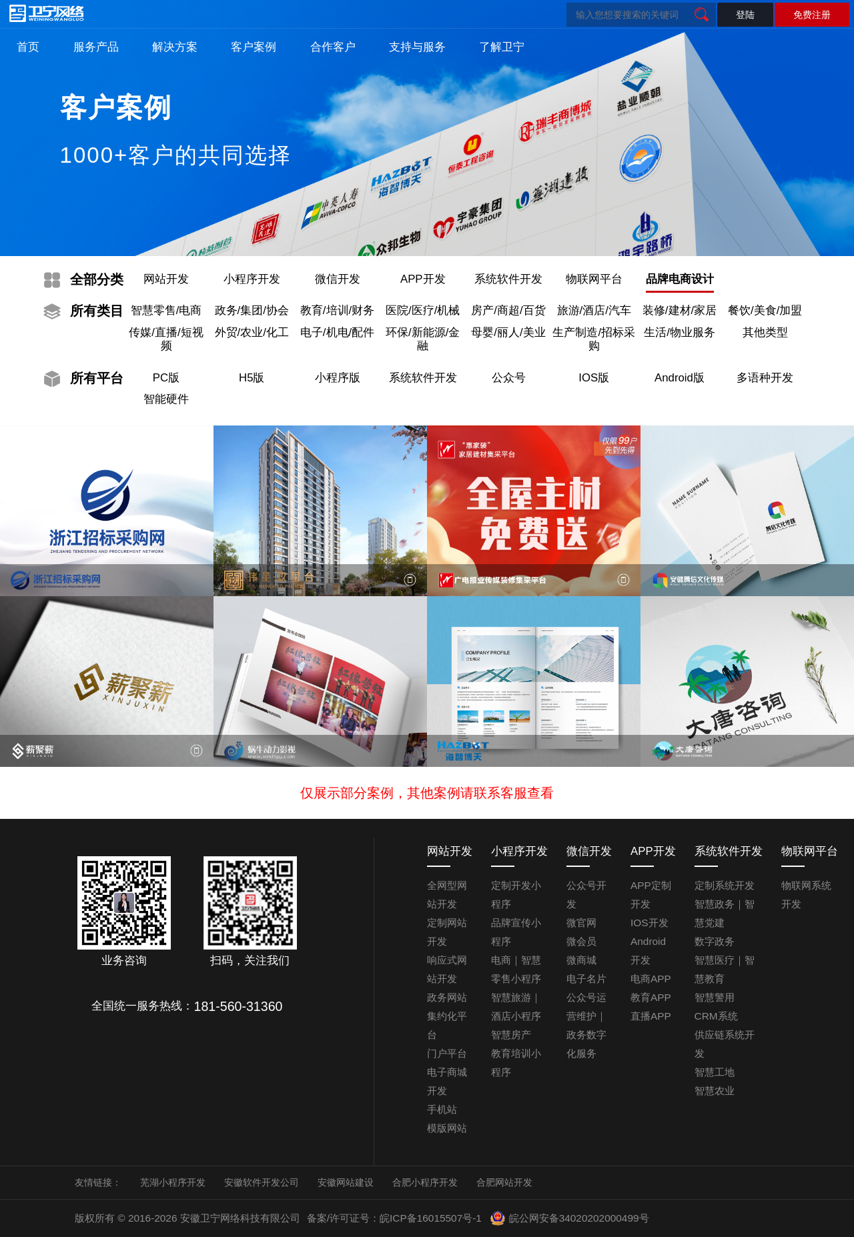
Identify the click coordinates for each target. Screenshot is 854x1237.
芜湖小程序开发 (172, 1182)
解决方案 (174, 47)
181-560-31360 (238, 1006)
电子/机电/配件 (337, 332)
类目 (96, 310)
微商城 (581, 960)
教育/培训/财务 (337, 310)
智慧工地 (715, 1072)
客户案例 (253, 47)
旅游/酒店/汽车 (594, 310)
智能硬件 (166, 399)
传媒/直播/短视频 (166, 339)
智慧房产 (511, 1034)
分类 (96, 279)
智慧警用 (715, 997)
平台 (96, 378)
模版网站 (447, 1128)
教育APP (650, 997)
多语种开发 (765, 377)
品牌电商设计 (680, 279)
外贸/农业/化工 (252, 332)
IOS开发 (649, 922)
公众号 (509, 377)
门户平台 (447, 1053)
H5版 (251, 377)
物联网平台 (594, 279)
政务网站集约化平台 (447, 1016)
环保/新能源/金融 (423, 339)
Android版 (680, 377)
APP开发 (423, 279)
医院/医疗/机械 (423, 310)
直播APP (650, 1016)
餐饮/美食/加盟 (765, 310)
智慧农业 (715, 1090)
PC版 (166, 377)
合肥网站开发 (504, 1182)
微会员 (581, 941)
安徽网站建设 (346, 1182)
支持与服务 (417, 47)
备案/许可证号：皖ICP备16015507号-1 (394, 1218)
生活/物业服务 (679, 332)
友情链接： (98, 1182)
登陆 (745, 14)
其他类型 (765, 332)
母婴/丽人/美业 (508, 332)
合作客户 (333, 47)
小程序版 (337, 377)
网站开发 (166, 279)
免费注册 (812, 14)
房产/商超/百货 (508, 310)
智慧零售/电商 (166, 310)
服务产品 (96, 47)
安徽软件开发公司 (261, 1182)
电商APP (650, 978)
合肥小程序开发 (425, 1182)
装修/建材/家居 (680, 310)
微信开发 (337, 279)
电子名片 (586, 978)
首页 (28, 47)
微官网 (581, 922)
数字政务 (715, 941)
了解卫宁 (501, 47)
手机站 (442, 1109)
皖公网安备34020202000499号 (568, 1218)
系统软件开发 (508, 279)
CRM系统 (716, 1016)
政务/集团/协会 (252, 310)
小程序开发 (252, 279)
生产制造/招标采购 (593, 339)
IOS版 (593, 377)
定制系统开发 (725, 885)
